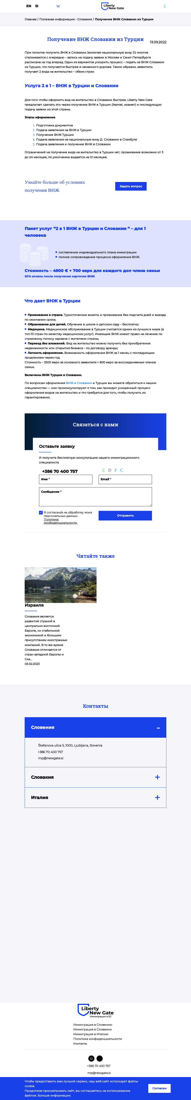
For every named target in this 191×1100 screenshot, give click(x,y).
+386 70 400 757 (59, 471)
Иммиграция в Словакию (92, 1029)
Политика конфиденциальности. (60, 521)
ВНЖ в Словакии (79, 383)
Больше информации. (54, 1095)
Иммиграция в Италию (90, 1034)
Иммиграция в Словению (92, 1025)
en (29, 6)
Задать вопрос (131, 186)
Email (106, 479)
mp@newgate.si (50, 758)
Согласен (159, 1088)
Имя (45, 479)
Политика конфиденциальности (97, 1039)
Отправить (125, 515)
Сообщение (51, 492)
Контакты (80, 1043)
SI (36, 6)
